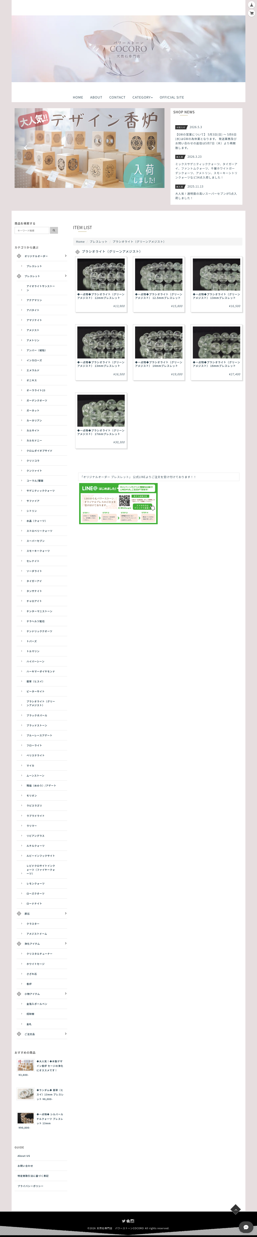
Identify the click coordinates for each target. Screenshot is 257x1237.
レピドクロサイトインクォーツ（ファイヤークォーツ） (41, 869)
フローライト (34, 745)
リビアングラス (36, 835)
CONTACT (117, 97)
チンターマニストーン (39, 611)
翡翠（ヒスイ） (36, 681)
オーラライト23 (36, 390)
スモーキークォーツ (38, 550)
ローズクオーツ (36, 893)
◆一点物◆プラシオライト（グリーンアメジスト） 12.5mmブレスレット (158, 296)
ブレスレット (99, 242)
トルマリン (33, 651)
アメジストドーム (37, 933)
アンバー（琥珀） (37, 350)
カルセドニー (34, 440)
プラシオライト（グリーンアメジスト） (41, 703)
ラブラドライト (36, 815)
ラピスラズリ (34, 805)
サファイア (33, 500)
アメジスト (33, 330)
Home (80, 242)
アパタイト (33, 310)
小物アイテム (32, 993)
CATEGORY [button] (142, 97)
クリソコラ (33, 460)
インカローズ (34, 360)
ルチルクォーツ (36, 845)
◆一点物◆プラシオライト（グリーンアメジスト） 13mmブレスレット (216, 296)
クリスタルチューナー (40, 953)
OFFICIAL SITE (172, 97)
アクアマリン (34, 300)
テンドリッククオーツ (39, 631)
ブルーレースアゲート (39, 735)
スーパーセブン (36, 540)
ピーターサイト (36, 691)
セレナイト (33, 561)
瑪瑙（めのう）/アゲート (41, 785)
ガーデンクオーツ (37, 400)
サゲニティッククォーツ (41, 490)
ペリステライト (36, 755)
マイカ (30, 765)
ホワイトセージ (36, 963)
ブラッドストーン (37, 725)
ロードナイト (34, 903)
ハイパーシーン (36, 661)
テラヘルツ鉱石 (36, 621)
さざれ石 (32, 973)
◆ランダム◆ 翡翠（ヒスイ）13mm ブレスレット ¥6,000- (50, 1094)
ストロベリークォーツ (40, 530)
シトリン (32, 510)
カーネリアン (34, 420)
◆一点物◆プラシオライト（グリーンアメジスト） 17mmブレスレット (101, 432)
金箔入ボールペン (37, 1003)
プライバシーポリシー (31, 1186)
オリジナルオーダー (36, 256)
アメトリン (33, 340)
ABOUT (96, 97)
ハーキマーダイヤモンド (41, 671)
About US (24, 1155)
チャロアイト (34, 601)
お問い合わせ (25, 1165)
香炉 (29, 983)
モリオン (32, 795)
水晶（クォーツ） (37, 520)
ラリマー (32, 825)
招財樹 (30, 1013)
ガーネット (33, 410)
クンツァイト (34, 470)
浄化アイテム (32, 943)
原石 (27, 913)
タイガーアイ (34, 581)
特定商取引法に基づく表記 (33, 1175)
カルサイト (33, 430)
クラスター (33, 923)
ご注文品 (30, 1034)
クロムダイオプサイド (40, 450)
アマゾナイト (34, 320)
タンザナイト (34, 591)
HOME (78, 97)
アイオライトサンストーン (41, 288)
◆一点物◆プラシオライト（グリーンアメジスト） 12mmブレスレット (101, 296)
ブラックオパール (37, 715)
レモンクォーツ (36, 883)
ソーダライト (34, 571)
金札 (29, 1024)
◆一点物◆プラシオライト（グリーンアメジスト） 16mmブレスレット (216, 364)
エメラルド (33, 370)
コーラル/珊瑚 (35, 480)
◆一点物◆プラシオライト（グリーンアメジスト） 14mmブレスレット (158, 364)
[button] (26, 148)
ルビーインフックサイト (41, 855)
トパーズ (32, 641)
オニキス (32, 380)
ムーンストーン (36, 775)
